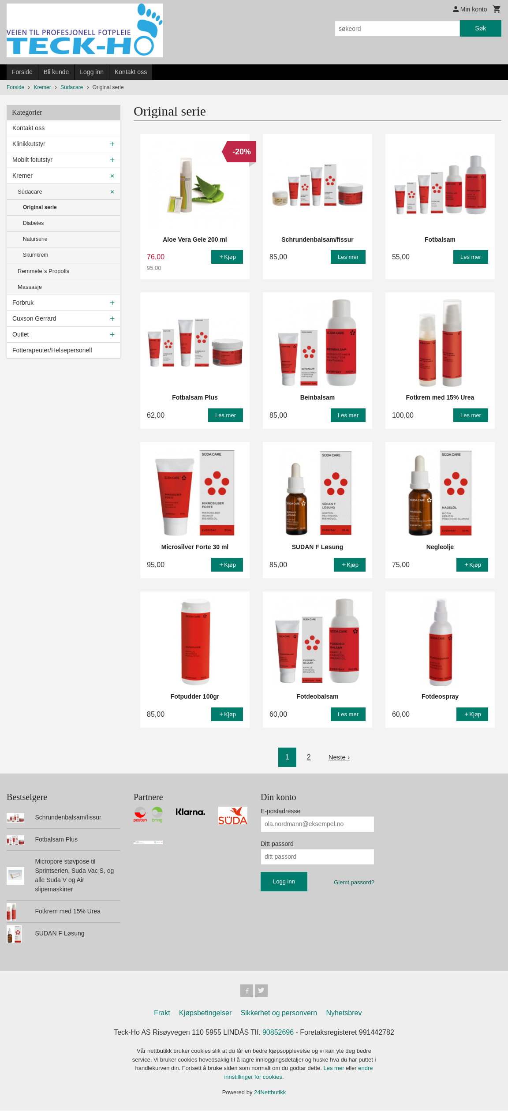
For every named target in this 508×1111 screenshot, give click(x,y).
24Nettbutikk (270, 1093)
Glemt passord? (354, 882)
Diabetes (33, 223)
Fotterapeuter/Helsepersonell (52, 350)
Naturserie (35, 239)
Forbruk (23, 302)
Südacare (30, 191)
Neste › (339, 757)
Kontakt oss (131, 71)
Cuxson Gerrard (34, 318)
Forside (22, 71)
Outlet (20, 334)
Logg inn (92, 71)
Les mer (335, 1069)
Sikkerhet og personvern (279, 1014)
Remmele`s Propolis (43, 271)
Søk (480, 28)
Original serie (40, 207)
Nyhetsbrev (344, 1014)
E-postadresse (280, 811)
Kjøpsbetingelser (205, 1014)
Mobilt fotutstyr (32, 159)
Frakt (162, 1014)
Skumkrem (35, 255)
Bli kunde (56, 71)
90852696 (278, 1033)
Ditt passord (277, 843)
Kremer (22, 175)
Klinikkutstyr (28, 143)
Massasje (30, 287)
